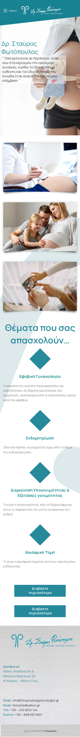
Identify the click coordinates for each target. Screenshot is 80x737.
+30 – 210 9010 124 (24, 710)
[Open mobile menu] (10, 10)
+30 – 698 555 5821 (28, 715)
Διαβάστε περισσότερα (40, 590)
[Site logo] (42, 10)
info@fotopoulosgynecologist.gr (36, 700)
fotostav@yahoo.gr (26, 705)
